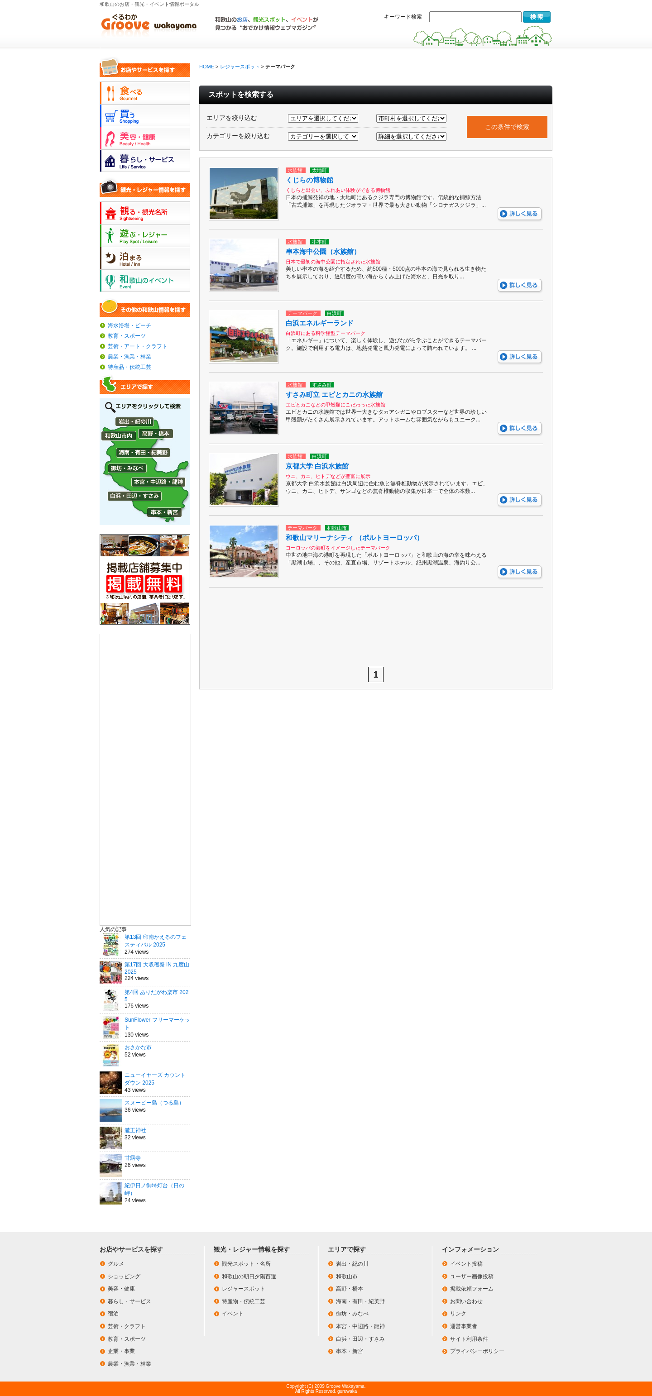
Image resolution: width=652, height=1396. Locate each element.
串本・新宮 (349, 1351)
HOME (206, 66)
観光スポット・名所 (246, 1264)
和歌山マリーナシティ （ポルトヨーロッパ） (354, 537)
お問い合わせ (466, 1301)
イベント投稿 (466, 1264)
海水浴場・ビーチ (129, 325)
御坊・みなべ (352, 1313)
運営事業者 (463, 1326)
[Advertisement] (145, 779)
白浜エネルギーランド (320, 323)
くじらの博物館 (309, 180)
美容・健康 (121, 1289)
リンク (458, 1313)
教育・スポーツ (127, 336)
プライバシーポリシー (477, 1351)
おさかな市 (138, 1047)
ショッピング (124, 1276)
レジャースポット (240, 66)
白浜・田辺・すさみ (360, 1339)
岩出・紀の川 (352, 1264)
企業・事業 (121, 1351)
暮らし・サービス (129, 1301)
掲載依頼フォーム (472, 1289)
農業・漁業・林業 (129, 357)
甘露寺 (133, 1158)
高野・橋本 (349, 1289)
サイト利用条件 (469, 1339)
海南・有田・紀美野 (360, 1301)
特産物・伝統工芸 (243, 1301)
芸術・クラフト (127, 1326)
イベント (233, 1313)
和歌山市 (347, 1276)
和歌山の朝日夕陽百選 (249, 1276)
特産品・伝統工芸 (129, 367)
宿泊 (113, 1313)
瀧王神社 (135, 1130)
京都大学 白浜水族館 (317, 466)
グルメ (116, 1264)
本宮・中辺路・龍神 (360, 1326)
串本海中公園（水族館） (323, 251)
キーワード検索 (403, 17)
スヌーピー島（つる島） (154, 1103)
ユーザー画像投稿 (472, 1276)
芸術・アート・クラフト (138, 346)
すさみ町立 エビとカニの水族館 (334, 394)
